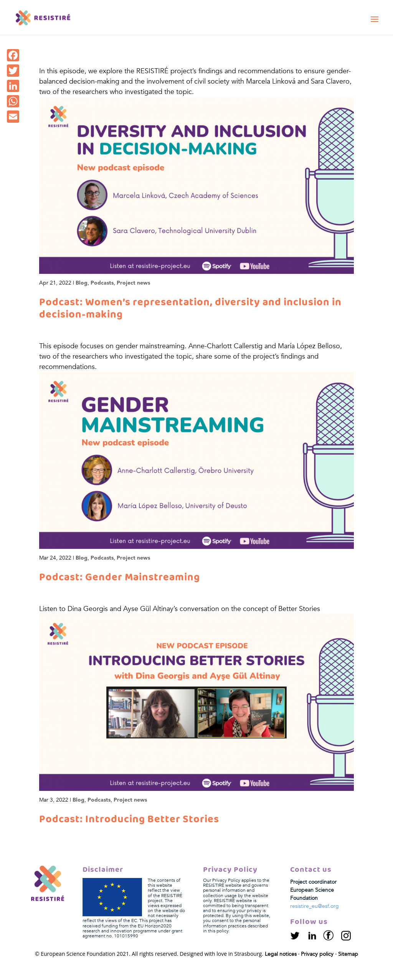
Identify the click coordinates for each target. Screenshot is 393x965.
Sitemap (348, 954)
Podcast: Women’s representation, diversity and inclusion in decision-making (190, 309)
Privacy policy (317, 954)
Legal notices (281, 954)
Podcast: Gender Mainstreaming (119, 578)
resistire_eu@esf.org (314, 906)
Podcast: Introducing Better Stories (129, 820)
